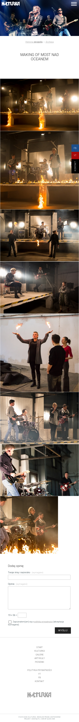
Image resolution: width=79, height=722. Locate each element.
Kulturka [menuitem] (39, 651)
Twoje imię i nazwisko (25, 572)
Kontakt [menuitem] (39, 681)
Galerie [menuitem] (40, 654)
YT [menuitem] (39, 674)
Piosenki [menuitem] (39, 662)
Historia (34, 42)
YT (75, 155)
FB (75, 148)
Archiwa (50, 42)
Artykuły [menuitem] (39, 658)
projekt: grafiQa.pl (32, 719)
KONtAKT (75, 168)
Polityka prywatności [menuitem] (39, 670)
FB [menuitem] (39, 677)
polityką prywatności (43, 622)
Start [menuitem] (39, 647)
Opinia (17, 584)
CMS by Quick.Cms (48, 719)
